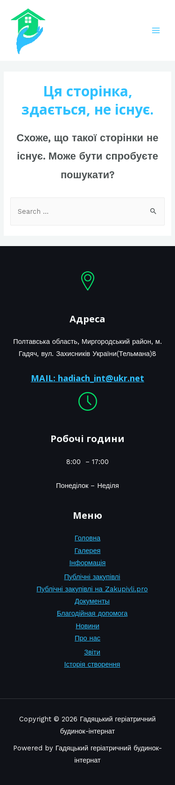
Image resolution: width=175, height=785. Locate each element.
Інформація (88, 563)
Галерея (88, 550)
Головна (87, 538)
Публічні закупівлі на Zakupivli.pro (91, 589)
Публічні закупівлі (92, 577)
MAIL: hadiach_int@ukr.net (87, 378)
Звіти (92, 652)
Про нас (87, 638)
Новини (87, 626)
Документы (92, 601)
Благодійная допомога (92, 613)
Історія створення (92, 664)
